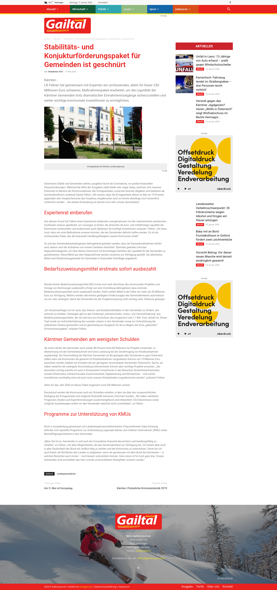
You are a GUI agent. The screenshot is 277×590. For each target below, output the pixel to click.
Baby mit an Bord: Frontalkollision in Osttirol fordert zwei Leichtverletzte (214, 235)
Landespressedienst (66, 473)
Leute (129, 9)
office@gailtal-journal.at (151, 558)
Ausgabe (187, 586)
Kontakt (228, 586)
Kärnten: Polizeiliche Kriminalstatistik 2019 (142, 488)
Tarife (200, 586)
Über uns (213, 586)
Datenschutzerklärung (105, 586)
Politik (103, 9)
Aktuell (52, 9)
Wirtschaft (80, 9)
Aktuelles (204, 46)
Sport (154, 9)
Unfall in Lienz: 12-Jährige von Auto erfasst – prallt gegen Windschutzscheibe (213, 60)
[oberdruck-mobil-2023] (204, 191)
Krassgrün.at (85, 586)
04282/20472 (143, 550)
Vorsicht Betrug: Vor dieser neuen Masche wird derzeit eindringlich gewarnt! (214, 256)
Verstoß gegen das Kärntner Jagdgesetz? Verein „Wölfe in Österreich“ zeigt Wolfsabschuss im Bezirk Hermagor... (214, 109)
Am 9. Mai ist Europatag (58, 488)
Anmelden (103, 2)
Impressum (123, 586)
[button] (228, 9)
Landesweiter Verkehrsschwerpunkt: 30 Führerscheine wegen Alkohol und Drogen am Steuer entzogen (213, 212)
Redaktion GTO (55, 71)
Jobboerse (182, 9)
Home (47, 38)
